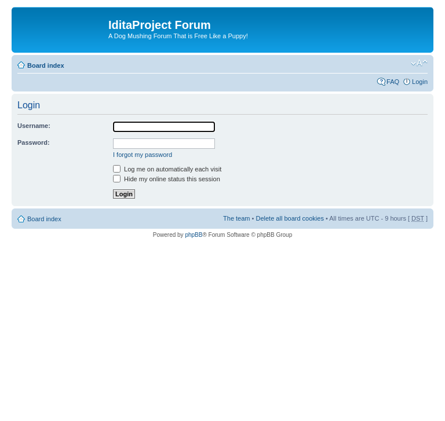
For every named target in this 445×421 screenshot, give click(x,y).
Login (420, 81)
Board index (45, 65)
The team (236, 218)
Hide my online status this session (166, 178)
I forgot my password (142, 154)
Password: (33, 142)
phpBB (193, 235)
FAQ (392, 81)
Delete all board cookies (289, 218)
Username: (33, 125)
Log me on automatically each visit (167, 169)
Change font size (419, 63)
